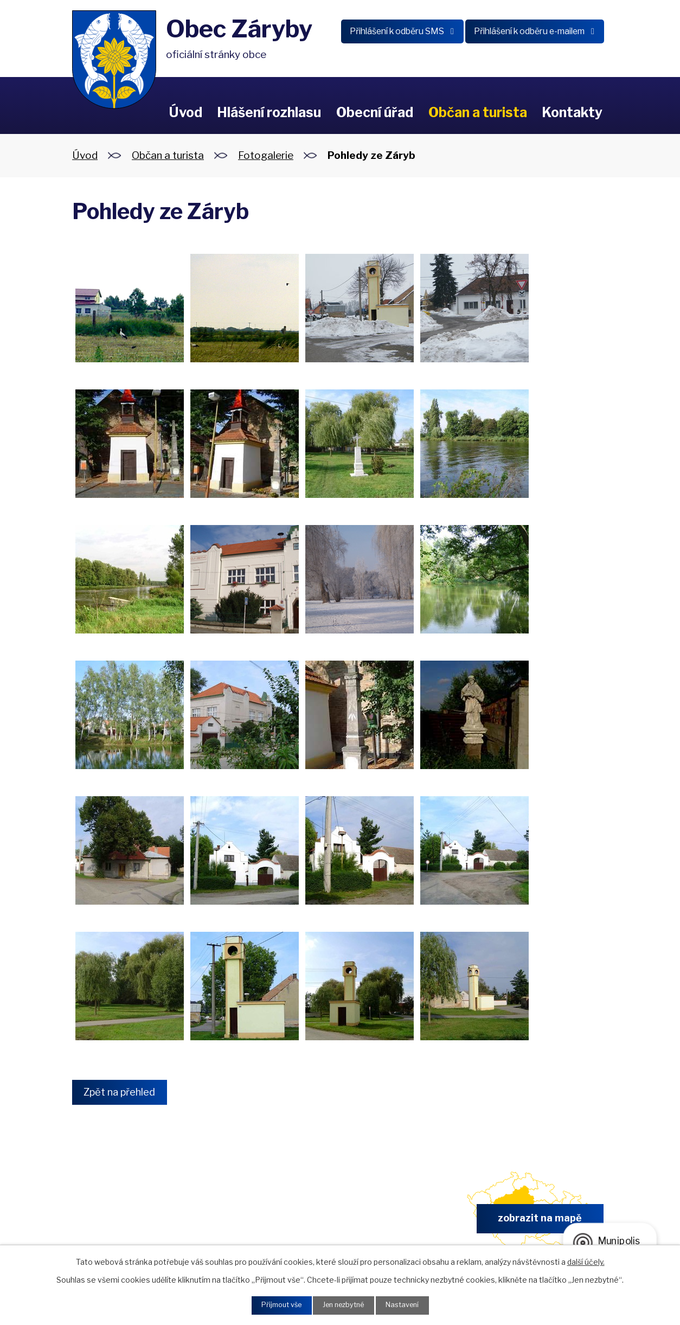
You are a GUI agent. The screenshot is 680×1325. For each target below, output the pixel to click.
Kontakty (572, 112)
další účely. (586, 1260)
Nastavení (408, 1304)
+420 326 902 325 (258, 1223)
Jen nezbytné (344, 1304)
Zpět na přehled (125, 1092)
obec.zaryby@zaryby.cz (396, 1223)
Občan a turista (477, 112)
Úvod (185, 112)
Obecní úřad (374, 112)
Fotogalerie (265, 155)
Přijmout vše (275, 1304)
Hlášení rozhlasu (269, 112)
